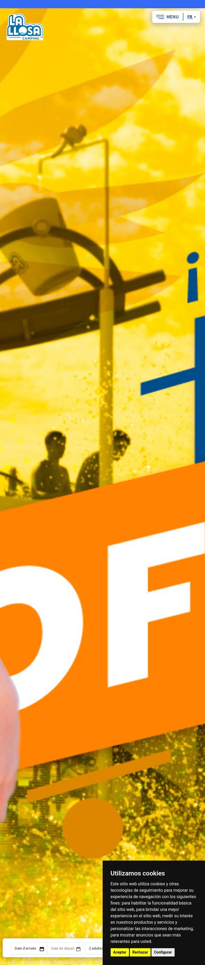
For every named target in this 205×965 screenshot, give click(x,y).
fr (191, 16)
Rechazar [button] (140, 952)
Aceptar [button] (120, 952)
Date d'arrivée (25, 948)
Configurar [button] (163, 952)
